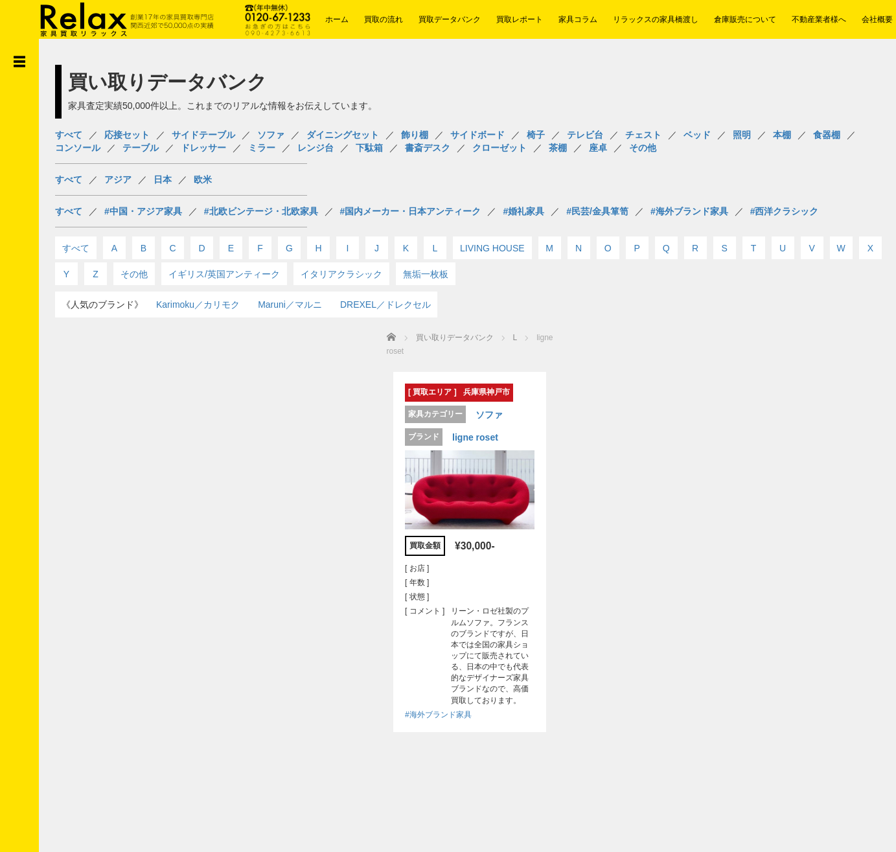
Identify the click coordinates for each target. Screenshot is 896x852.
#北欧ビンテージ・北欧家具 (261, 211)
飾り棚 (414, 135)
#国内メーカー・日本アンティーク (410, 211)
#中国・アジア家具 (143, 211)
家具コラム (577, 19)
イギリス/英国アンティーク (224, 274)
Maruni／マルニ (290, 304)
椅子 (536, 135)
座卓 (598, 148)
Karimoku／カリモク (198, 304)
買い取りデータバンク (455, 337)
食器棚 (826, 135)
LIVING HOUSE (492, 248)
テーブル (140, 148)
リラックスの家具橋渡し (655, 19)
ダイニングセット (342, 135)
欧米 (203, 179)
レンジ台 (315, 148)
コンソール (77, 148)
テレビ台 (585, 135)
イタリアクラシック (341, 274)
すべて (68, 135)
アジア (118, 179)
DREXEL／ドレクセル (385, 304)
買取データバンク (450, 19)
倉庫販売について (745, 19)
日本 (163, 179)
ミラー (261, 148)
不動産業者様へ (819, 19)
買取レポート (519, 19)
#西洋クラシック (784, 211)
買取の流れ (383, 19)
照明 (742, 135)
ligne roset (469, 436)
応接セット (127, 135)
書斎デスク (427, 148)
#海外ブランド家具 (689, 211)
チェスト (643, 135)
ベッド (697, 135)
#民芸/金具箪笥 (597, 211)
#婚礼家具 (523, 211)
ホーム (337, 19)
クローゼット (499, 148)
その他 (642, 148)
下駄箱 (369, 148)
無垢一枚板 (425, 274)
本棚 (782, 135)
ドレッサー (203, 148)
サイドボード (477, 135)
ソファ (270, 135)
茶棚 (558, 148)
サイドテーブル (203, 135)
